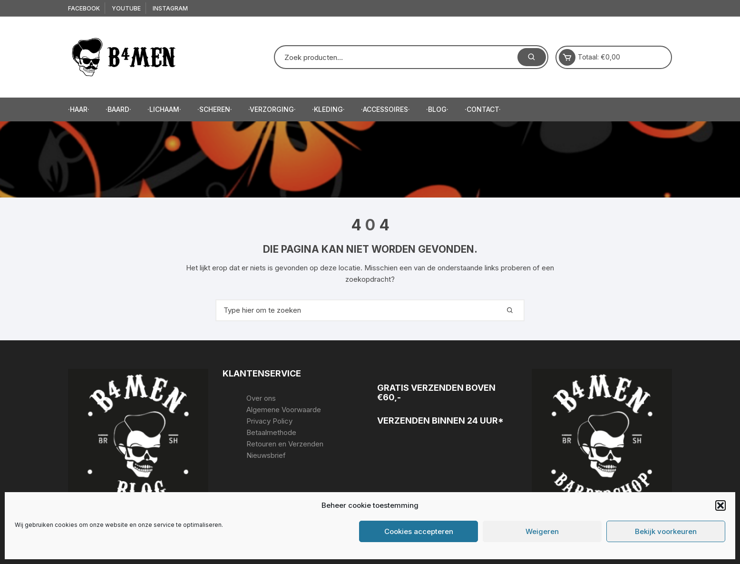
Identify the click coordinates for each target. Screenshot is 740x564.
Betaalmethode (271, 432)
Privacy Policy (269, 420)
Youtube (126, 8)
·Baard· (118, 109)
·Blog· (437, 109)
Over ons (261, 398)
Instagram (170, 8)
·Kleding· (328, 109)
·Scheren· (214, 109)
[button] (720, 505)
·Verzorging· (272, 109)
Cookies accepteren (418, 531)
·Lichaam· (164, 109)
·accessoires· (385, 109)
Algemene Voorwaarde (283, 409)
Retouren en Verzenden (284, 443)
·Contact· (483, 109)
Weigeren (542, 531)
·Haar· (78, 109)
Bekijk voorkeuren (666, 531)
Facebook (84, 8)
